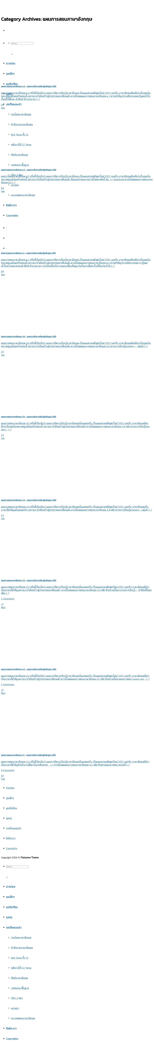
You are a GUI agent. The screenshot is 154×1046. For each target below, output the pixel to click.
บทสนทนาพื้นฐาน (20, 987)
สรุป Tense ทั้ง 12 (19, 134)
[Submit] (12, 54)
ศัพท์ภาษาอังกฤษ (19, 977)
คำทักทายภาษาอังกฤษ (22, 124)
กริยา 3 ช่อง (17, 997)
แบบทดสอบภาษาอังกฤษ (23, 194)
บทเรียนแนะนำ (14, 104)
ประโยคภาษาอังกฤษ (21, 114)
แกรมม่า (15, 184)
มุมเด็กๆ (10, 797)
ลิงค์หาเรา (11, 205)
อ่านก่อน (10, 787)
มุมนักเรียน (12, 83)
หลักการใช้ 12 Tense (21, 967)
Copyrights (12, 215)
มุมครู (9, 817)
